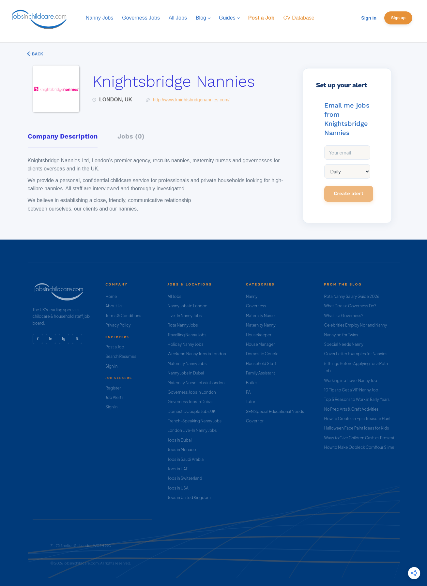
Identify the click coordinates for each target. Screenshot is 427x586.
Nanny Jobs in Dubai (186, 373)
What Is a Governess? (343, 315)
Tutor (250, 401)
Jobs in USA (178, 488)
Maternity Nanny (261, 325)
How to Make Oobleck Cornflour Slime (359, 447)
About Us (113, 305)
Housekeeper (258, 334)
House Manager (260, 344)
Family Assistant (260, 373)
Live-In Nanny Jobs (185, 315)
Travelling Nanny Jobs (187, 334)
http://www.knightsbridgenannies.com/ (191, 99)
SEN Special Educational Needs (275, 411)
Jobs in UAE (178, 468)
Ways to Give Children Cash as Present (359, 437)
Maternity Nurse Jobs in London (196, 382)
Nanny (252, 296)
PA (248, 392)
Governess (256, 305)
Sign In (111, 366)
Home (111, 296)
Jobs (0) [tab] (131, 136)
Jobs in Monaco (182, 449)
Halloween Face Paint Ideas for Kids (356, 428)
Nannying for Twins (341, 334)
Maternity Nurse (260, 315)
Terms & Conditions (123, 315)
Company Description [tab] (63, 136)
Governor (255, 420)
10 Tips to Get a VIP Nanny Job (351, 390)
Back (37, 54)
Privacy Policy (117, 325)
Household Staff (261, 363)
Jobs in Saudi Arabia (186, 459)
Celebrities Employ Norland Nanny (355, 325)
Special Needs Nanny (343, 344)
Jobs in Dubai (180, 440)
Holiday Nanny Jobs (186, 344)
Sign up (398, 18)
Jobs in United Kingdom (189, 497)
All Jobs (174, 296)
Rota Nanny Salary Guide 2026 (351, 296)
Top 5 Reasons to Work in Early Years (357, 399)
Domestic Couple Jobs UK (192, 411)
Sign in (368, 18)
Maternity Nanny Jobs (187, 363)
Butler (251, 382)
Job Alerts (114, 397)
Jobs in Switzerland (185, 478)
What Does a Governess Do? (350, 305)
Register (113, 388)
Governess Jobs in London (192, 392)
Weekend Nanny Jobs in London (197, 353)
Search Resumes (120, 356)
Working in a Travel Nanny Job (350, 380)
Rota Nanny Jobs (183, 325)
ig (63, 338)
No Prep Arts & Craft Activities (351, 409)
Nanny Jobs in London (187, 305)
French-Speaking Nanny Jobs (194, 420)
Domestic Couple (262, 353)
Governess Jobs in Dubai (190, 401)
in (50, 338)
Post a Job (114, 346)
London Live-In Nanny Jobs (192, 430)
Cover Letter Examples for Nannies (356, 353)
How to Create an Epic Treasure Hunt (357, 418)
